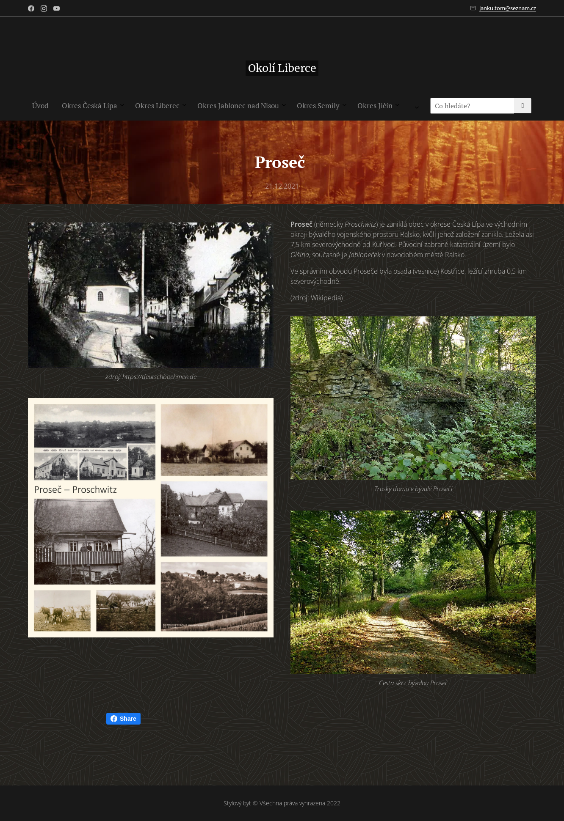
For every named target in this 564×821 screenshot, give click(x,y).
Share (123, 718)
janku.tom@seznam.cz (507, 8)
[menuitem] (141, 105)
